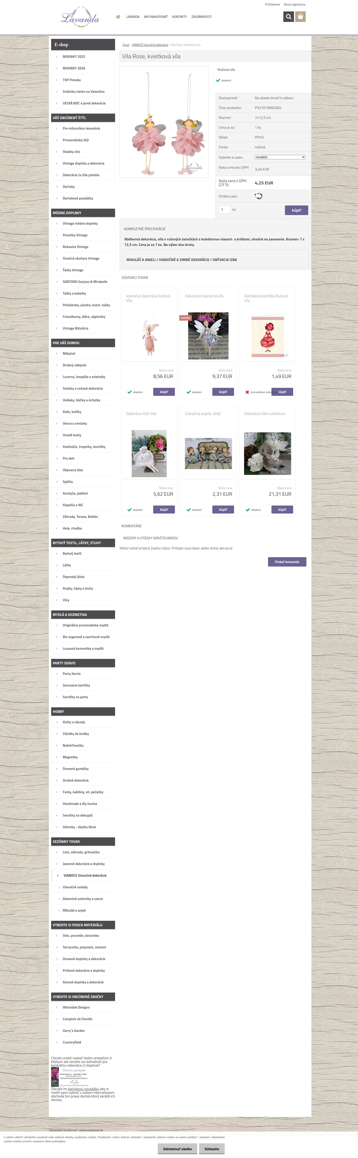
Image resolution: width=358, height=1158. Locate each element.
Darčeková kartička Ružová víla (266, 298)
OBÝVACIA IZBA (225, 259)
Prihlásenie (272, 4)
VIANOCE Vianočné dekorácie (150, 45)
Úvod (126, 45)
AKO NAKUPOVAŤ (156, 16)
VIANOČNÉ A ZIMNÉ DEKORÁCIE (184, 259)
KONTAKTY (179, 16)
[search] (288, 16)
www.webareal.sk (91, 1130)
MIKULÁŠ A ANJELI (140, 259)
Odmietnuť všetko (176, 1149)
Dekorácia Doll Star (141, 413)
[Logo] (80, 16)
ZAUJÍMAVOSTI (201, 16)
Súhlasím (211, 1149)
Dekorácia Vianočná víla (204, 296)
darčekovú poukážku (83, 1088)
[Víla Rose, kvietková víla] (164, 68)
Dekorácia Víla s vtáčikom (265, 413)
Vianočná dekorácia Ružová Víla (148, 298)
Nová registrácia (294, 4)
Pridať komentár (287, 561)
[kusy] (224, 209)
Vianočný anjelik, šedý (203, 413)
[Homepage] (118, 16)
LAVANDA (133, 16)
